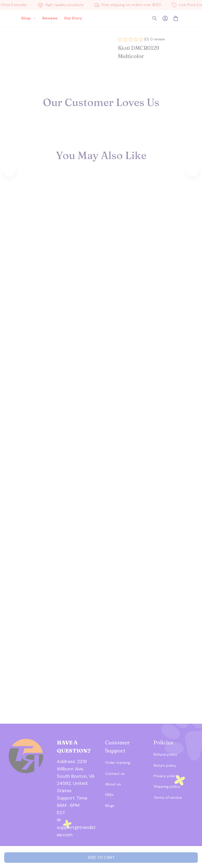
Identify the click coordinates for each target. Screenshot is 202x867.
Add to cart (101, 857)
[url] (77, 802)
